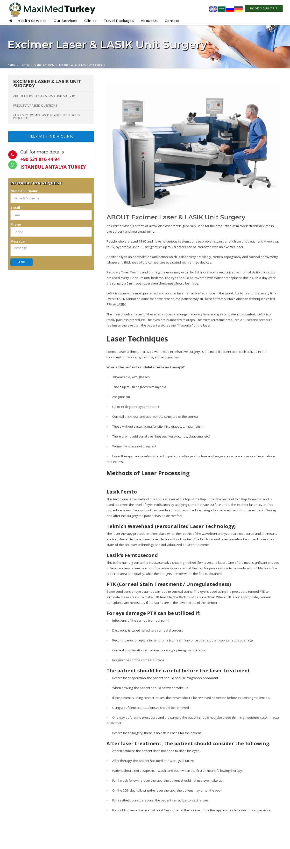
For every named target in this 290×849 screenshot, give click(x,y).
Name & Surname (24, 191)
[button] (11, 20)
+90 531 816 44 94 (40, 160)
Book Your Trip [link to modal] (264, 8)
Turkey (24, 64)
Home (11, 64)
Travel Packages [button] (119, 21)
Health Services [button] (32, 21)
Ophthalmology (44, 64)
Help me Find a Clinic (51, 136)
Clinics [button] (90, 21)
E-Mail (15, 208)
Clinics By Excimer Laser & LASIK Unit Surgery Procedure (46, 116)
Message (17, 242)
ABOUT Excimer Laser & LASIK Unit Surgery (44, 96)
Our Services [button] (65, 21)
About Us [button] (149, 21)
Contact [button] (172, 21)
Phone (15, 225)
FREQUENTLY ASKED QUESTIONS (35, 106)
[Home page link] (51, 8)
